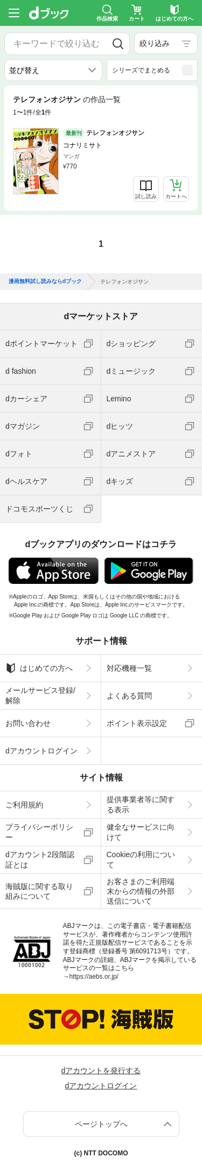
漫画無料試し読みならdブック (45, 281)
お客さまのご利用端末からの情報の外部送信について (141, 891)
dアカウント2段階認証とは (39, 859)
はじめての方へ (39, 668)
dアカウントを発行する (101, 1070)
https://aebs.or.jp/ (94, 976)
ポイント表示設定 (137, 723)
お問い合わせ (28, 723)
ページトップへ (101, 1124)
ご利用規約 (24, 804)
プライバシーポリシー (39, 832)
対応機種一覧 (129, 668)
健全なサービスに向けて (141, 832)
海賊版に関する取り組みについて (39, 891)
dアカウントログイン (41, 750)
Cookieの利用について (141, 859)
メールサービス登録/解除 (40, 695)
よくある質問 (129, 695)
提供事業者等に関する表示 (141, 804)
